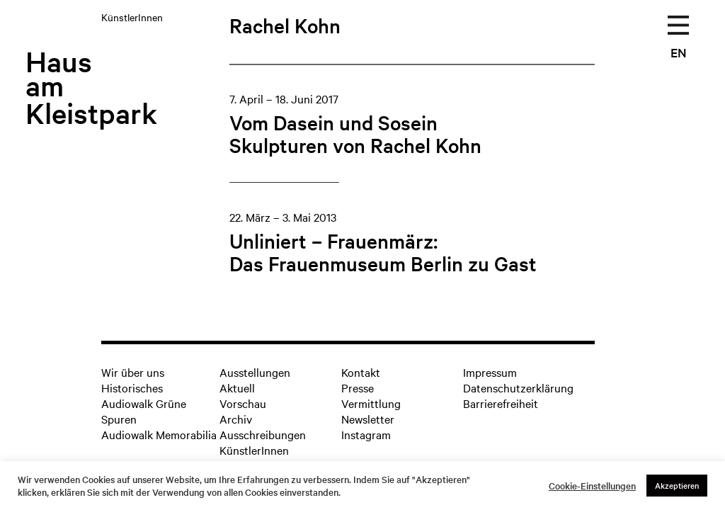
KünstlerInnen (254, 450)
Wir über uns (132, 372)
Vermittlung (371, 403)
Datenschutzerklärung (518, 387)
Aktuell (237, 387)
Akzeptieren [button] (677, 485)
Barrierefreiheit (500, 403)
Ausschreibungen (262, 434)
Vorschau (242, 403)
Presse (357, 387)
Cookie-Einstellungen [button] (592, 486)
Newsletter (367, 418)
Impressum (490, 372)
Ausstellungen (254, 372)
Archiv (235, 418)
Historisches (132, 387)
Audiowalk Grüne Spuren (143, 410)
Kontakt (360, 372)
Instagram (366, 434)
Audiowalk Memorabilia (159, 434)
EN (678, 52)
